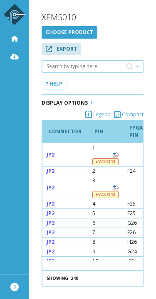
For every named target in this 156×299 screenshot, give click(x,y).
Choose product (69, 32)
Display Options (67, 102)
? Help (54, 83)
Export (61, 48)
